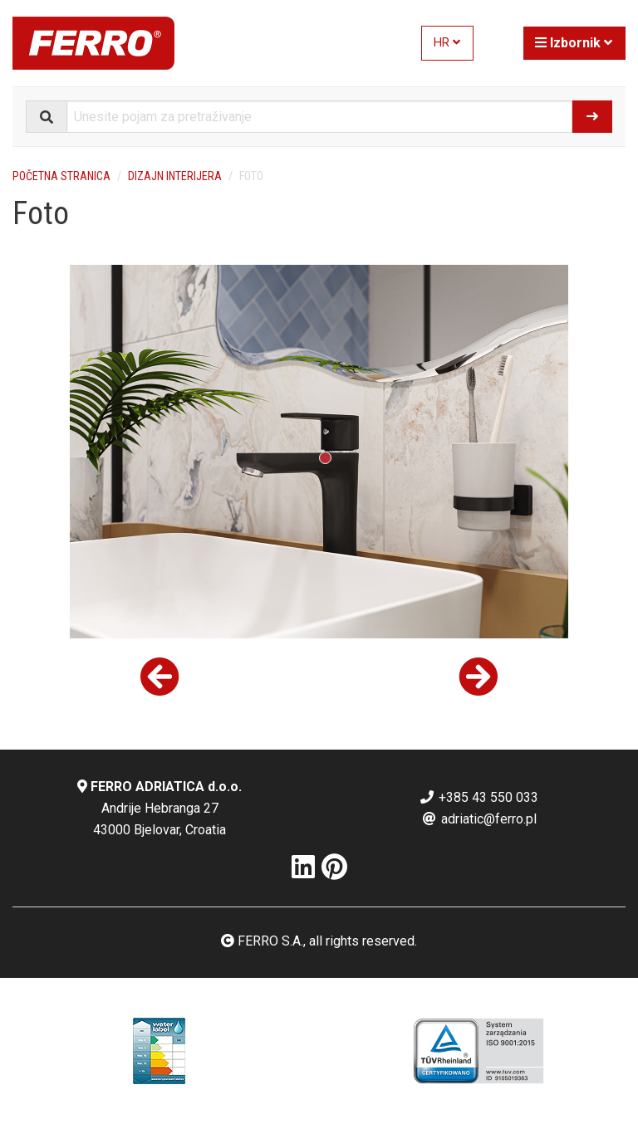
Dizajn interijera (175, 176)
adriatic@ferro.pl (479, 819)
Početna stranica (61, 176)
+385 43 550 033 (478, 797)
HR (447, 43)
